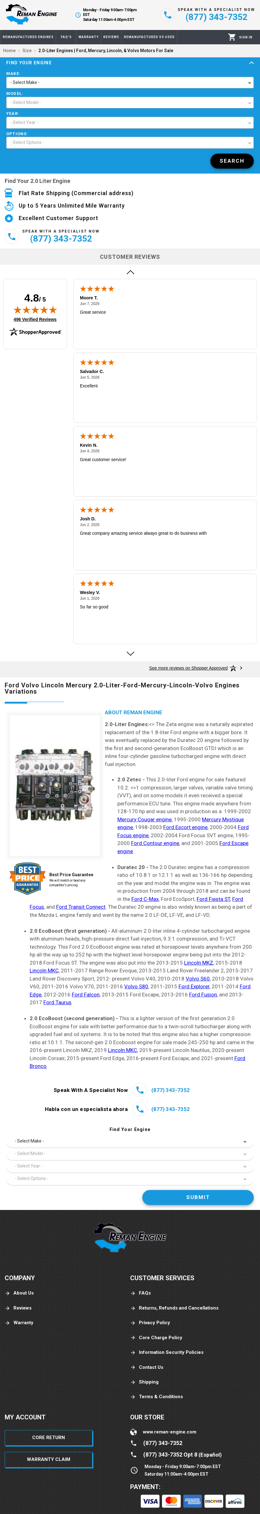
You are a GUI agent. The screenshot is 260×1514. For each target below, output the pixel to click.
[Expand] (251, 63)
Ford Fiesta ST (213, 899)
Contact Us (146, 1367)
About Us (19, 1293)
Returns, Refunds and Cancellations (174, 1308)
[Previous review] (130, 272)
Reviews (18, 1308)
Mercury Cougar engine (144, 819)
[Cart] (232, 37)
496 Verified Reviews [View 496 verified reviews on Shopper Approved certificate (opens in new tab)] (35, 319)
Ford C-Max (145, 899)
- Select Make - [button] (25, 82)
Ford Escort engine (185, 827)
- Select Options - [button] (27, 142)
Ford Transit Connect (80, 907)
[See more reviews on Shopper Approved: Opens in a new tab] (188, 668)
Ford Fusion (203, 994)
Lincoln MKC (44, 970)
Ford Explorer (194, 986)
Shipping (144, 1382)
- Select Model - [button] (25, 102)
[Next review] (130, 654)
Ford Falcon (86, 994)
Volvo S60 (198, 979)
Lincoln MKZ (198, 963)
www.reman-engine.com (169, 1432)
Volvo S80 (136, 986)
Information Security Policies (167, 1352)
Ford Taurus (57, 1002)
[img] (35, 310)
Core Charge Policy (156, 1338)
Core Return (48, 1437)
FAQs (140, 1293)
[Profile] (246, 37)
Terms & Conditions (156, 1397)
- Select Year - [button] (24, 122)
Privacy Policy (150, 1323)
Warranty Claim (48, 1459)
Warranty (19, 1323)
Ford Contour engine (155, 843)
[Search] (232, 161)
